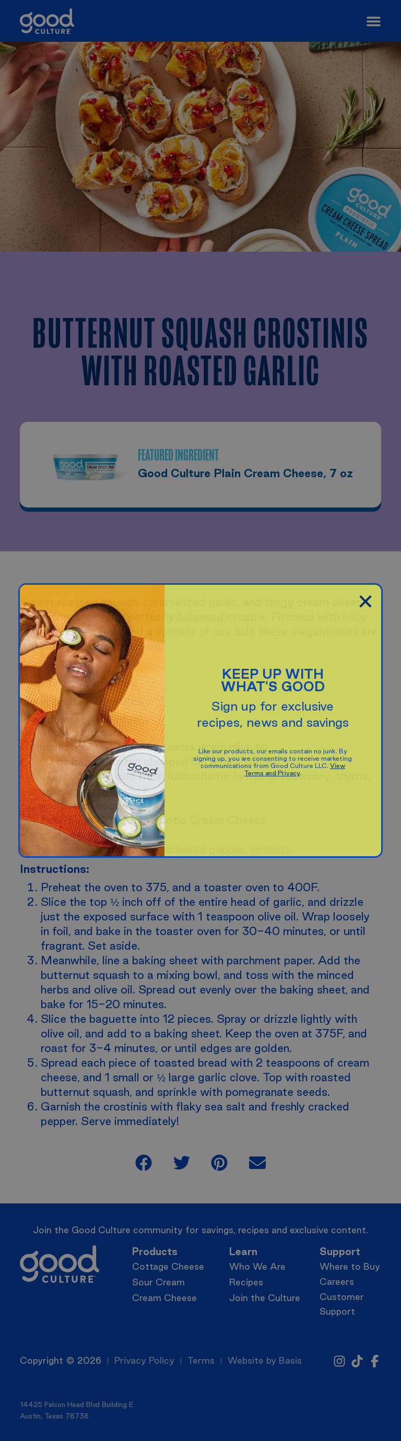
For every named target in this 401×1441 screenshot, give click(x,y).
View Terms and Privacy (294, 769)
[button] (365, 601)
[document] (200, 720)
